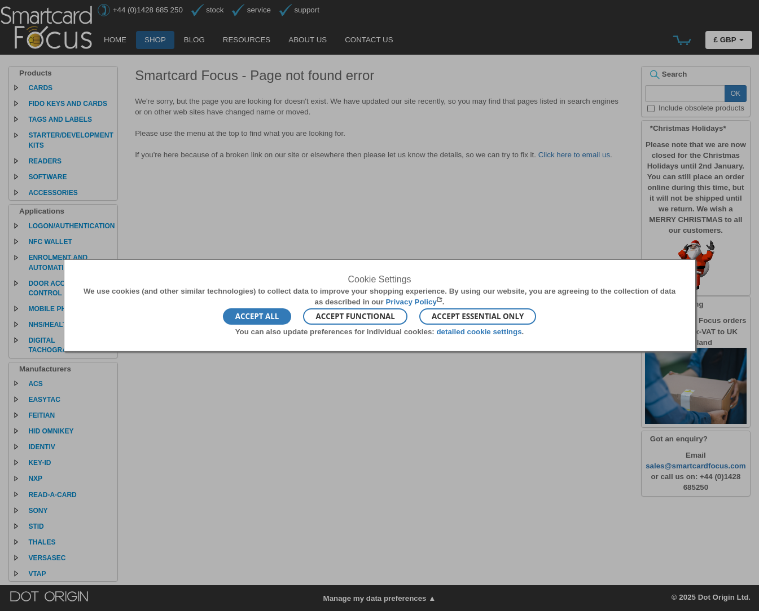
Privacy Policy (410, 302)
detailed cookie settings (478, 331)
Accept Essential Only (478, 316)
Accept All (257, 316)
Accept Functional (354, 316)
